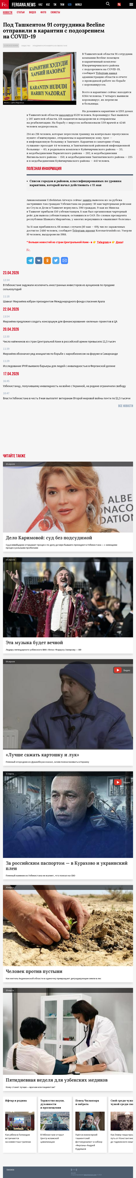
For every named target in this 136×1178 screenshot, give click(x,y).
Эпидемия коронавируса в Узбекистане (50, 46)
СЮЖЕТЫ (55, 12)
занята (87, 200)
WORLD (79, 4)
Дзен (119, 242)
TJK (55, 4)
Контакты (10, 1169)
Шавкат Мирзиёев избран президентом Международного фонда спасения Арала (54, 301)
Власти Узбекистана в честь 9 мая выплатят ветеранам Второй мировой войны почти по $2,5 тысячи (66, 398)
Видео (32, 12)
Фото (43, 12)
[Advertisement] (68, 431)
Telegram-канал (106, 73)
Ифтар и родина (16, 1100)
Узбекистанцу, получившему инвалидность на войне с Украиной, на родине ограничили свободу (64, 386)
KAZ (40, 4)
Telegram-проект (83, 230)
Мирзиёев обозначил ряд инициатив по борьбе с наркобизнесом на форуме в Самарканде (60, 353)
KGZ (48, 4)
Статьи (21, 12)
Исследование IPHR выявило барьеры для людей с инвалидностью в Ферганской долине (59, 366)
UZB (70, 4)
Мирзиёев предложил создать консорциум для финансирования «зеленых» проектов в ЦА (60, 321)
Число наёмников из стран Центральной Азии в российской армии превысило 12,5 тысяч (59, 341)
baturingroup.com (90, 1175)
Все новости (125, 406)
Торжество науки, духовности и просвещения (52, 1104)
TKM (63, 4)
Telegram (103, 242)
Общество (25, 46)
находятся (66, 115)
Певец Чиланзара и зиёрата (87, 1102)
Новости (7, 12)
